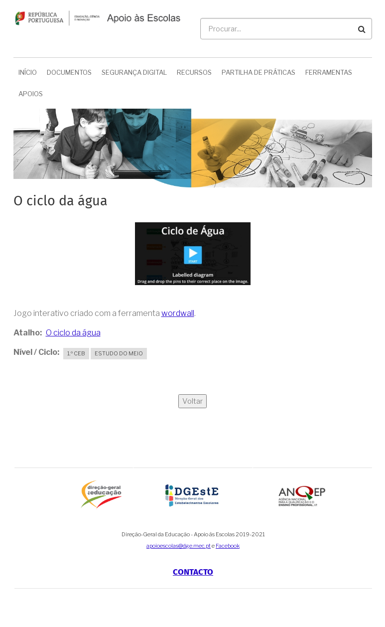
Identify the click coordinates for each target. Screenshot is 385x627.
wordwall (177, 313)
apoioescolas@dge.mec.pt (178, 545)
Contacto (193, 572)
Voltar (192, 401)
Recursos (194, 72)
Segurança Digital (134, 72)
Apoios (30, 94)
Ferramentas (328, 72)
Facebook (228, 545)
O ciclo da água (73, 332)
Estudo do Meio (119, 353)
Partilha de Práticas (258, 72)
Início (27, 72)
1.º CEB (76, 353)
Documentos (69, 72)
